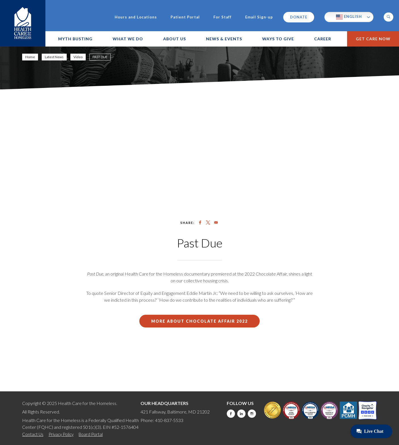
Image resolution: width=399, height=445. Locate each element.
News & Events (224, 38)
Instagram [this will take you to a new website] (252, 414)
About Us (174, 38)
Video (78, 57)
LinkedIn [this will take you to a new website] (241, 414)
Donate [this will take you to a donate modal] (298, 17)
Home (30, 57)
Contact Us (32, 434)
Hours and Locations (136, 17)
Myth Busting (75, 38)
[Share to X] (208, 222)
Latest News (54, 57)
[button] (388, 17)
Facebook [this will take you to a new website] (231, 414)
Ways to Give (278, 38)
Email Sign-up (259, 17)
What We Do (128, 38)
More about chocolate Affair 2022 (199, 321)
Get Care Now (373, 38)
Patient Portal (185, 17)
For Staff (222, 17)
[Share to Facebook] (200, 222)
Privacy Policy (61, 434)
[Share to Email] (216, 222)
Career (322, 38)
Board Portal (91, 434)
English (349, 17)
